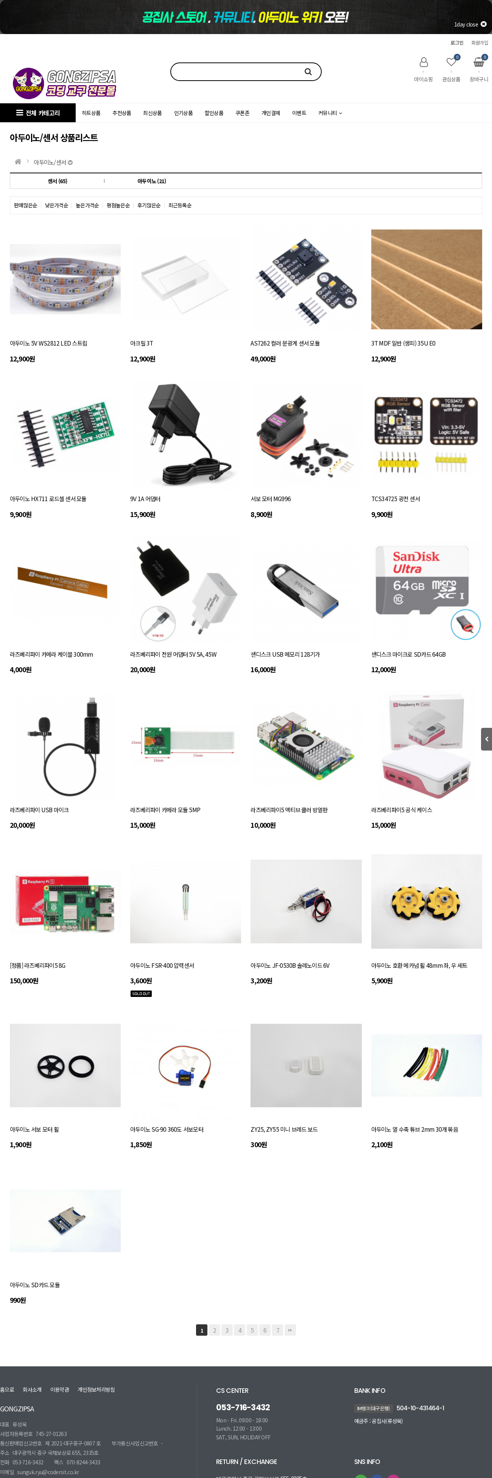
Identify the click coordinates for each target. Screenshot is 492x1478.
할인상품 (214, 113)
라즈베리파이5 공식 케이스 (401, 809)
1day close (470, 24)
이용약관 (59, 1389)
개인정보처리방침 (96, 1389)
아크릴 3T (141, 343)
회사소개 (32, 1389)
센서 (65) (57, 181)
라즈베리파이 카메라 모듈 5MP (165, 809)
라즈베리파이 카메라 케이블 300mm (51, 654)
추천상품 (121, 113)
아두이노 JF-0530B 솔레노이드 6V (290, 965)
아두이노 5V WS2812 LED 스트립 (48, 343)
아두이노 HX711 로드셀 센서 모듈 (48, 498)
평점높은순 (118, 205)
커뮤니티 (330, 113)
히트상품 (91, 113)
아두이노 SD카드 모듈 (35, 1284)
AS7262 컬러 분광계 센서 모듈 (285, 343)
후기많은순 (149, 205)
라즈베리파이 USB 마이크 (39, 809)
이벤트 (299, 113)
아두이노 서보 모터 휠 (34, 1129)
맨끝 (290, 1330)
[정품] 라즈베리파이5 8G (37, 965)
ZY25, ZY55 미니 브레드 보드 (284, 1129)
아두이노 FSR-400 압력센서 (162, 965)
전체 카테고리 (38, 112)
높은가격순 (87, 205)
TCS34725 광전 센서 (395, 498)
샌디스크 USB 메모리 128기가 (285, 654)
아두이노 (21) (151, 181)
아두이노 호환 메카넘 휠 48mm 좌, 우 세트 (419, 965)
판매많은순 (25, 205)
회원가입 (479, 42)
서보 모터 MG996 (271, 498)
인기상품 (183, 113)
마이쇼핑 (423, 70)
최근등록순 (180, 205)
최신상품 (152, 113)
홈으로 (7, 1389)
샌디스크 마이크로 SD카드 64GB (408, 654)
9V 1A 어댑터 (145, 498)
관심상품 (451, 70)
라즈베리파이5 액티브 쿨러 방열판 (289, 809)
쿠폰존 (242, 113)
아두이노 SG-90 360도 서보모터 (166, 1129)
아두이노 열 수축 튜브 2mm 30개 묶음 (414, 1129)
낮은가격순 (57, 205)
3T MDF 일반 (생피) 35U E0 (403, 343)
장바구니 (479, 70)
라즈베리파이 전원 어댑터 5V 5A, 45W (173, 654)
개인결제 (271, 113)
